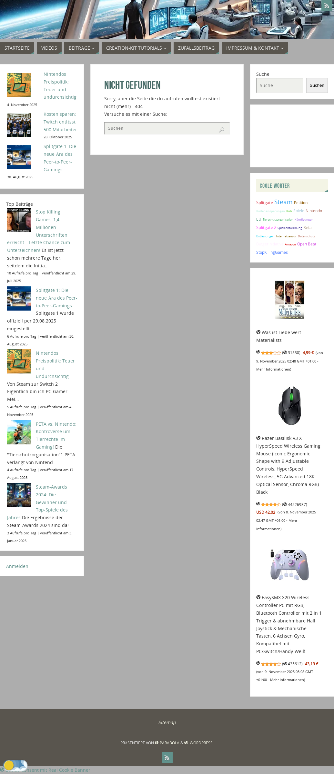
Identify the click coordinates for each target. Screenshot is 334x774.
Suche (262, 74)
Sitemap (167, 722)
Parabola (167, 743)
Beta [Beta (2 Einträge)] (307, 227)
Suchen (317, 85)
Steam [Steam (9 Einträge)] (283, 202)
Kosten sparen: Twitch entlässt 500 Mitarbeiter (60, 122)
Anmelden (17, 566)
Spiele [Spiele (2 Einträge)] (298, 210)
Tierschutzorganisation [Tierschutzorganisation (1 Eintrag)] (278, 219)
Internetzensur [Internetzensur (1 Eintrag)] (286, 236)
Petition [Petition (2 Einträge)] (301, 202)
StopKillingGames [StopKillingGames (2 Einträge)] (272, 252)
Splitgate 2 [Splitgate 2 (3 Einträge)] (266, 227)
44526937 (294, 504)
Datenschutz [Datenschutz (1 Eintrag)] (306, 236)
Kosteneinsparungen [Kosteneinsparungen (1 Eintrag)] (270, 211)
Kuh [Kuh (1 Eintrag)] (289, 211)
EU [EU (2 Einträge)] (258, 219)
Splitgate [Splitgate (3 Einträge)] (264, 202)
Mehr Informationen (273, 369)
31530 (291, 352)
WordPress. (199, 743)
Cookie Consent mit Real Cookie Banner (45, 770)
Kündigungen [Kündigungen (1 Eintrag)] (304, 219)
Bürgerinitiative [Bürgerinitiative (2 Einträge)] (270, 243)
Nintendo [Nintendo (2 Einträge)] (314, 210)
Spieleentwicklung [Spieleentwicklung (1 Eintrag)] (290, 228)
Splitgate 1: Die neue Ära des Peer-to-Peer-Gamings (56, 298)
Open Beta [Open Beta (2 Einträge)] (306, 243)
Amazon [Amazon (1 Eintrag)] (290, 244)
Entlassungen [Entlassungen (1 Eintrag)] (265, 236)
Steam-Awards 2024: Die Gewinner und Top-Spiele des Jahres (37, 502)
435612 (292, 664)
